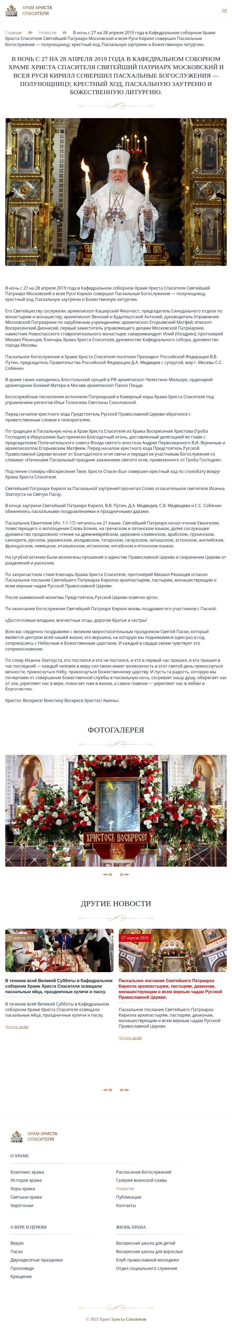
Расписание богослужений (143, 1172)
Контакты (126, 1205)
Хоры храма (23, 1188)
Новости (125, 1188)
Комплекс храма (27, 1172)
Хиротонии (22, 1205)
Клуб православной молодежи (147, 1260)
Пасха (17, 1251)
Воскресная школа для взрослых (149, 1251)
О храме (20, 1156)
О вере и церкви (29, 1227)
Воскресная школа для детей (145, 1243)
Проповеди (22, 1268)
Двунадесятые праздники (37, 1260)
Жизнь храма (131, 1227)
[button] (125, 1090)
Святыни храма (26, 1197)
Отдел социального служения (146, 1268)
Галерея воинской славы (141, 1180)
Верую (17, 1243)
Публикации (128, 1197)
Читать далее (17, 1026)
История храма (26, 1180)
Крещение (21, 1276)
